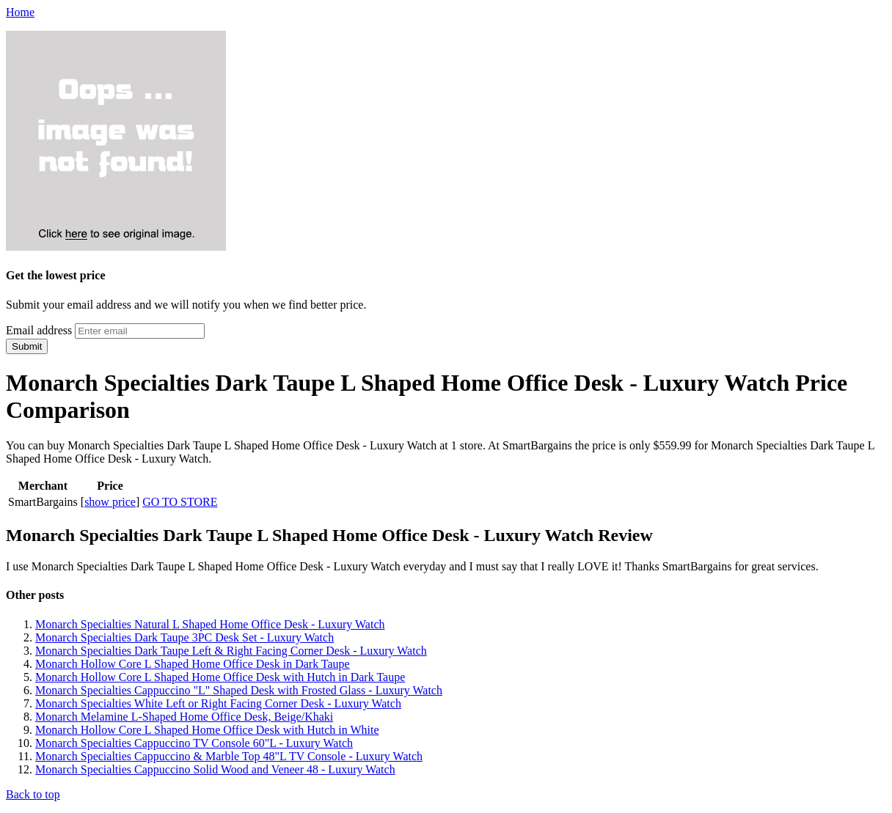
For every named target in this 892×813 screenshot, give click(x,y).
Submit (27, 346)
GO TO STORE (179, 502)
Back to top (33, 794)
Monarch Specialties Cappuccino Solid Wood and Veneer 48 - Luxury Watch (215, 769)
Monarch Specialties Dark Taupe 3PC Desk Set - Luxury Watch (184, 637)
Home (20, 12)
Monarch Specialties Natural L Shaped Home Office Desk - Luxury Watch (210, 624)
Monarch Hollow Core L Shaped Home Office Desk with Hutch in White (207, 730)
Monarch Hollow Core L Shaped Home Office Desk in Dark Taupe (192, 664)
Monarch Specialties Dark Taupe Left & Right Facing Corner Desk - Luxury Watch (231, 650)
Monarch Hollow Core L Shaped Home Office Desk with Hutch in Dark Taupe (220, 677)
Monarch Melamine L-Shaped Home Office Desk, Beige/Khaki (184, 716)
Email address (39, 330)
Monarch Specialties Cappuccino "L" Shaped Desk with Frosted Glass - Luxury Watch (238, 690)
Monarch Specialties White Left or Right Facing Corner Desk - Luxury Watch (218, 703)
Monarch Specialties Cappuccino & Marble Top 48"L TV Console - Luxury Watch (229, 756)
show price (110, 502)
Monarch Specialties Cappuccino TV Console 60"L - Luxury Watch (194, 743)
